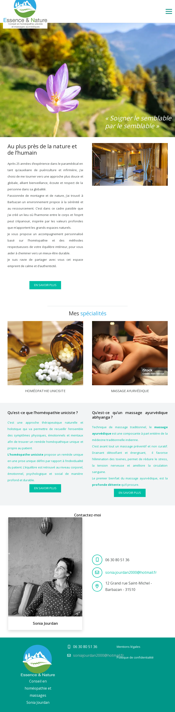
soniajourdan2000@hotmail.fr (98, 655)
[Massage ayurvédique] (130, 324)
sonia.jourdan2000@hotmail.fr (131, 572)
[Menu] (169, 11)
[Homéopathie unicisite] (45, 324)
